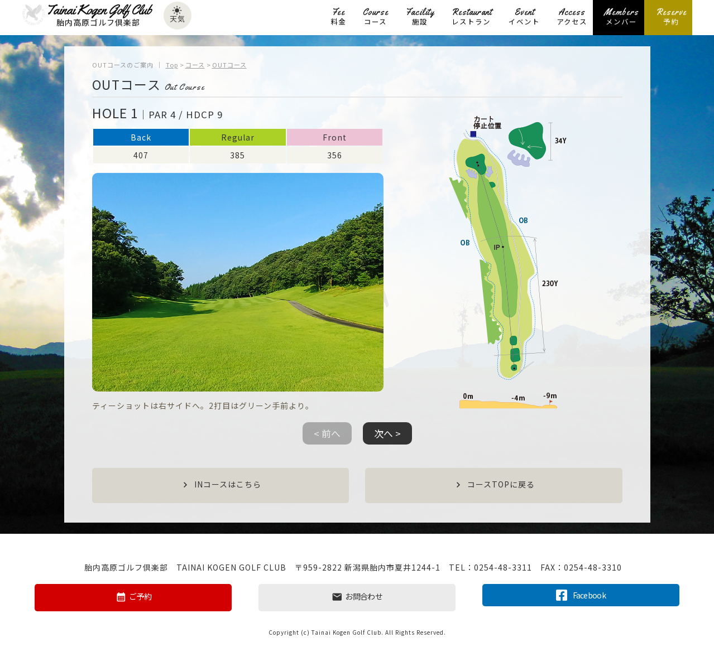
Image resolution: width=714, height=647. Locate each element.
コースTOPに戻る (494, 485)
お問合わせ (357, 597)
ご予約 (133, 597)
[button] (387, 438)
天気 (177, 16)
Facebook (581, 594)
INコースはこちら (220, 485)
